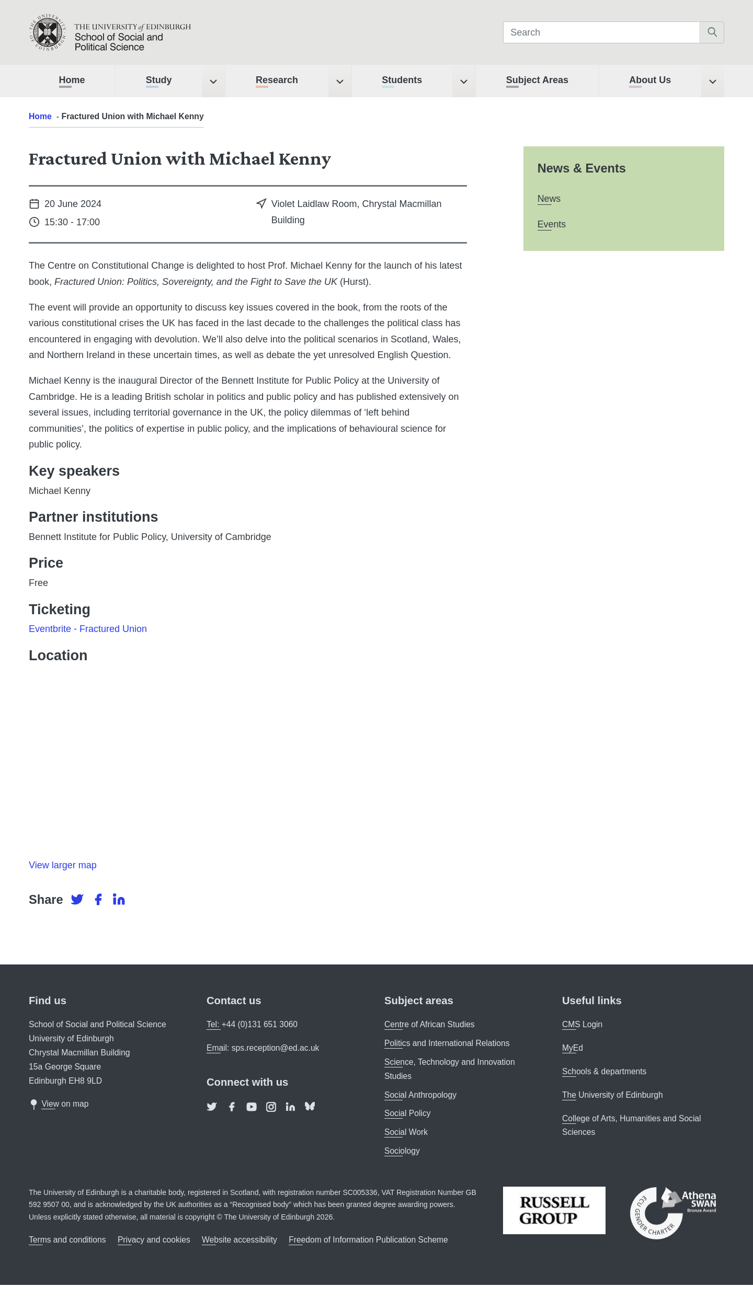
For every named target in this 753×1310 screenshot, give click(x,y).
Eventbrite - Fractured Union (88, 629)
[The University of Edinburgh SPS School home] (139, 32)
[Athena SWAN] (672, 1212)
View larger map (63, 865)
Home (40, 116)
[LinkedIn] (119, 899)
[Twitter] (78, 899)
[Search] (601, 32)
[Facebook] (99, 899)
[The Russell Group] (554, 1209)
